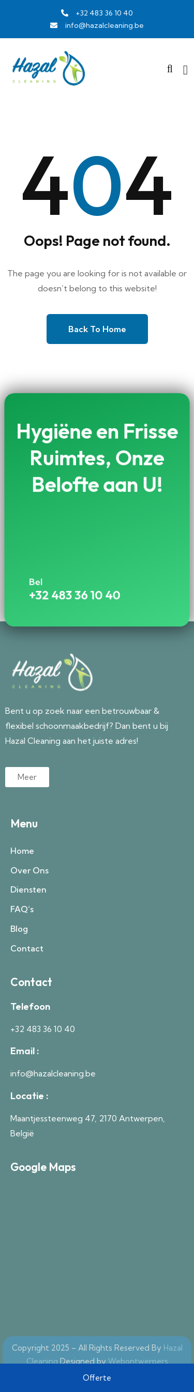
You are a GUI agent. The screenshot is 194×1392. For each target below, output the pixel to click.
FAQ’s (22, 909)
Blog (19, 929)
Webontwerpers (138, 1361)
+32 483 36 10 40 (78, 580)
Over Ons (29, 870)
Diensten (28, 889)
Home (22, 851)
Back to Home (97, 329)
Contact (26, 948)
